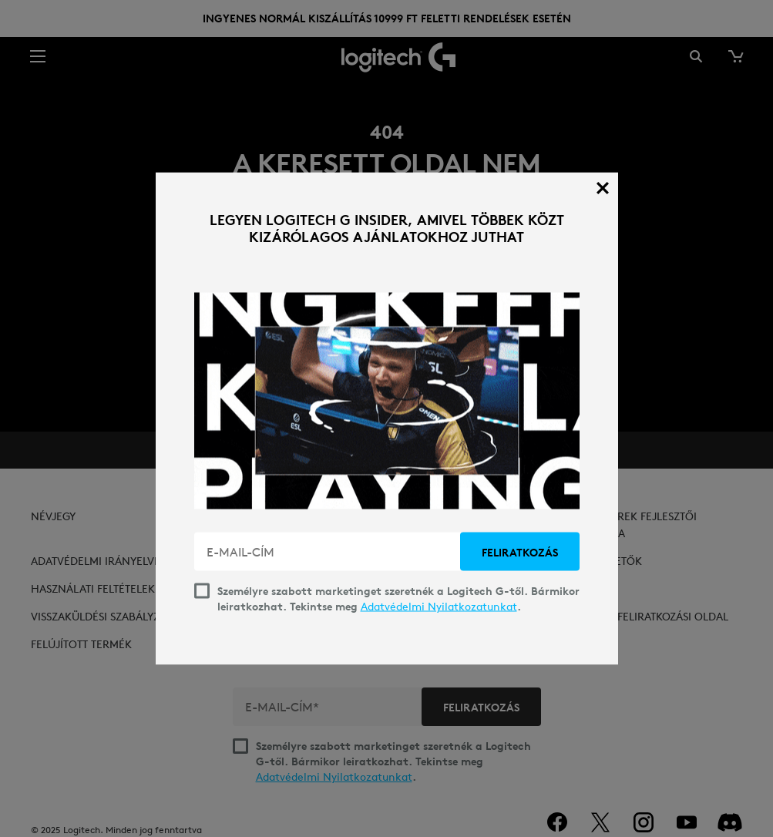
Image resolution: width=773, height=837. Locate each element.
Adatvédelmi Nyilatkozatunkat (439, 606)
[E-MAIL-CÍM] (328, 552)
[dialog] (387, 419)
